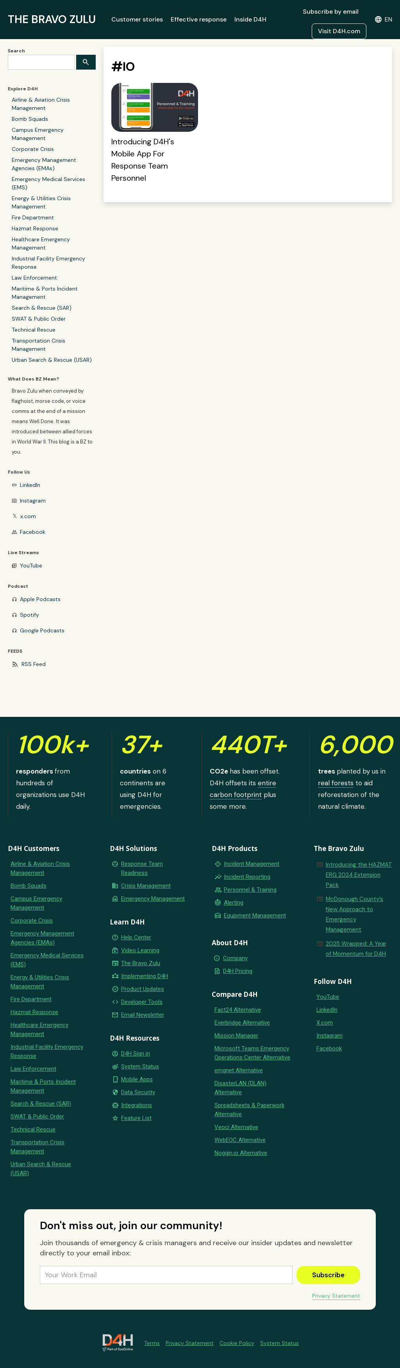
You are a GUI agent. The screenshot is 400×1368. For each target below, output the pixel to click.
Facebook (32, 531)
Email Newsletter (142, 1014)
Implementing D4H (144, 976)
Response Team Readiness (142, 868)
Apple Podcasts (40, 599)
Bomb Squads (30, 118)
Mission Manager (236, 1035)
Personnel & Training (250, 889)
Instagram (33, 500)
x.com (28, 516)
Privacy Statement (336, 1295)
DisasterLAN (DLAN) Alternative (240, 1088)
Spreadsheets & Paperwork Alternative (249, 1110)
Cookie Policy (237, 1342)
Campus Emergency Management (38, 134)
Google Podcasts (42, 630)
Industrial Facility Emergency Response (48, 262)
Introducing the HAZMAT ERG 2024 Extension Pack (359, 875)
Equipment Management (255, 915)
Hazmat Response (35, 228)
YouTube (31, 565)
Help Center (136, 937)
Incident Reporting (247, 876)
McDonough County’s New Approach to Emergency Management (354, 914)
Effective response (199, 19)
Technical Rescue (33, 329)
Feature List (136, 1118)
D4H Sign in (135, 1053)
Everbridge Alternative (242, 1022)
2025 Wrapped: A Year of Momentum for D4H (356, 949)
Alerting (233, 902)
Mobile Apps (137, 1079)
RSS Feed (33, 664)
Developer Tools (141, 1001)
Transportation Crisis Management (38, 344)
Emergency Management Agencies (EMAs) (44, 164)
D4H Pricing (237, 971)
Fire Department (33, 217)
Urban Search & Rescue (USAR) (52, 359)
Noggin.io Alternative (240, 1152)
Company (235, 958)
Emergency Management (153, 898)
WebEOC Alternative (240, 1140)
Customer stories (137, 19)
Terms (152, 1342)
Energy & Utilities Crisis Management (41, 202)
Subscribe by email (331, 11)
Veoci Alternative (236, 1127)
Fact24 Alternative (237, 1009)
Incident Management (251, 863)
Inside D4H (250, 19)
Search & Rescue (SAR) (41, 307)
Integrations (136, 1105)
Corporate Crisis (33, 149)
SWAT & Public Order (39, 318)
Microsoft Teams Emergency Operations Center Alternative (252, 1053)
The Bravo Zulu (140, 963)
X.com (324, 1022)
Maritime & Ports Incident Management (45, 292)
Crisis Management (146, 885)
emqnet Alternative (238, 1070)
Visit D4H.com (339, 31)
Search (16, 51)
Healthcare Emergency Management (41, 243)
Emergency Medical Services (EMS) (48, 183)
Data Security (138, 1092)
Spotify (29, 614)
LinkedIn (30, 484)
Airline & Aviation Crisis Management (41, 103)
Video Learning (140, 950)
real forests (336, 783)
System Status (140, 1066)
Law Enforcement (34, 277)
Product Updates (142, 989)
